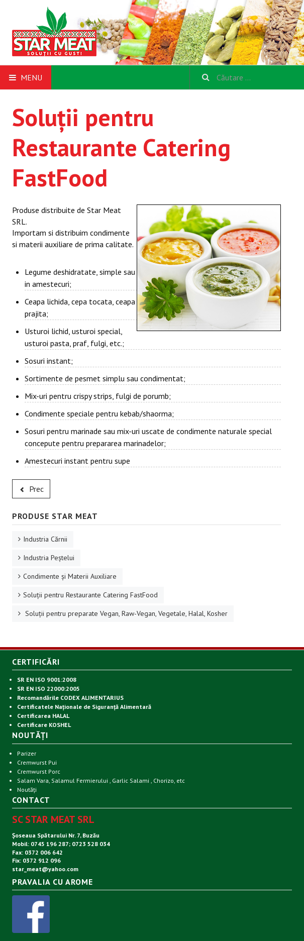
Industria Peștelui (48, 557)
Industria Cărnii (45, 539)
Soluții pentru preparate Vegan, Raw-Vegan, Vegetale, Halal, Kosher (125, 613)
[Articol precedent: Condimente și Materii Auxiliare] (31, 488)
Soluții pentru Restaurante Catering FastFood (90, 594)
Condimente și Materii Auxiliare (70, 576)
